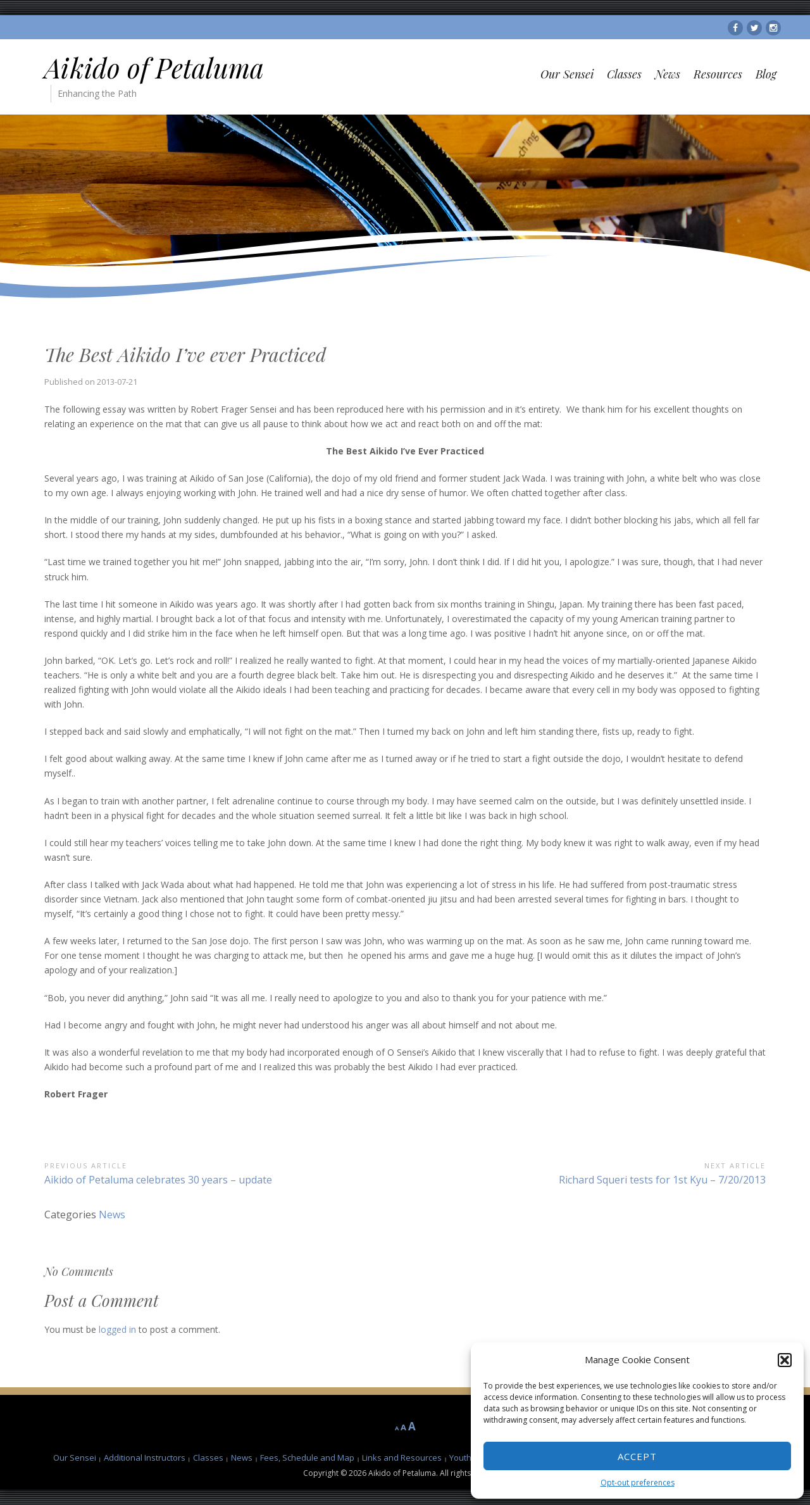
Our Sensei (567, 74)
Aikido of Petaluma (154, 67)
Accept (637, 1456)
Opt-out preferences (638, 1482)
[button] (784, 1360)
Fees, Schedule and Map (307, 1457)
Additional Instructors (144, 1457)
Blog (766, 74)
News (667, 74)
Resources (718, 74)
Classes (624, 74)
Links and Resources (402, 1457)
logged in (117, 1329)
